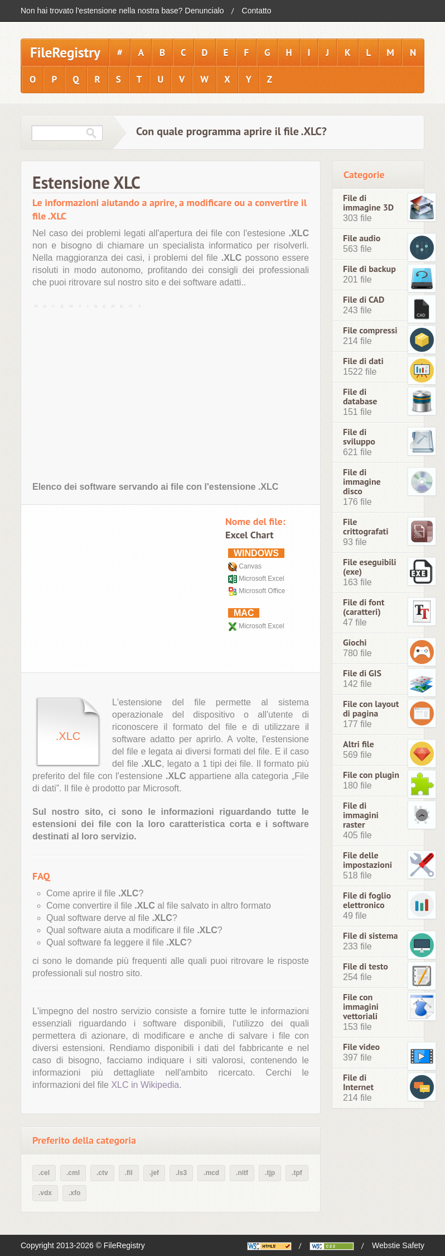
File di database (360, 396)
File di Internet (358, 1082)
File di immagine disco (362, 481)
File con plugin (371, 775)
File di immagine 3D (368, 202)
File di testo (365, 966)
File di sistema (370, 935)
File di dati (363, 361)
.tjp (270, 1173)
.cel (44, 1173)
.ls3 (181, 1173)
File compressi (370, 330)
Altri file (358, 744)
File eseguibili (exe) (369, 566)
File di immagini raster (361, 815)
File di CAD (363, 299)
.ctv (102, 1173)
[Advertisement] (170, 390)
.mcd (211, 1173)
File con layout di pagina (371, 708)
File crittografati (366, 526)
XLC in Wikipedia (145, 1085)
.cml (73, 1173)
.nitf (242, 1173)
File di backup (369, 269)
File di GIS (362, 673)
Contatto (257, 10)
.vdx (45, 1193)
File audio (361, 238)
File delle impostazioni (367, 860)
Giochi (355, 642)
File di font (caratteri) (363, 607)
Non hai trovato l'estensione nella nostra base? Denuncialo (122, 10)
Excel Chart (249, 534)
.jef (154, 1173)
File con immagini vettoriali (361, 1006)
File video (361, 1047)
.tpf (297, 1173)
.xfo (74, 1193)
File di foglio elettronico (367, 900)
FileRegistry (65, 52)
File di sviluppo (359, 436)
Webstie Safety (398, 1245)
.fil (129, 1173)
